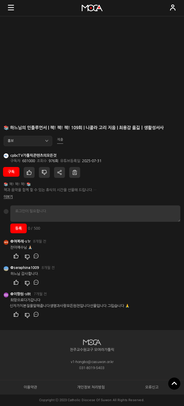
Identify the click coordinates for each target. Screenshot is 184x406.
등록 (18, 228)
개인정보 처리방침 (91, 387)
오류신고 (151, 387)
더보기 (8, 196)
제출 (60, 139)
